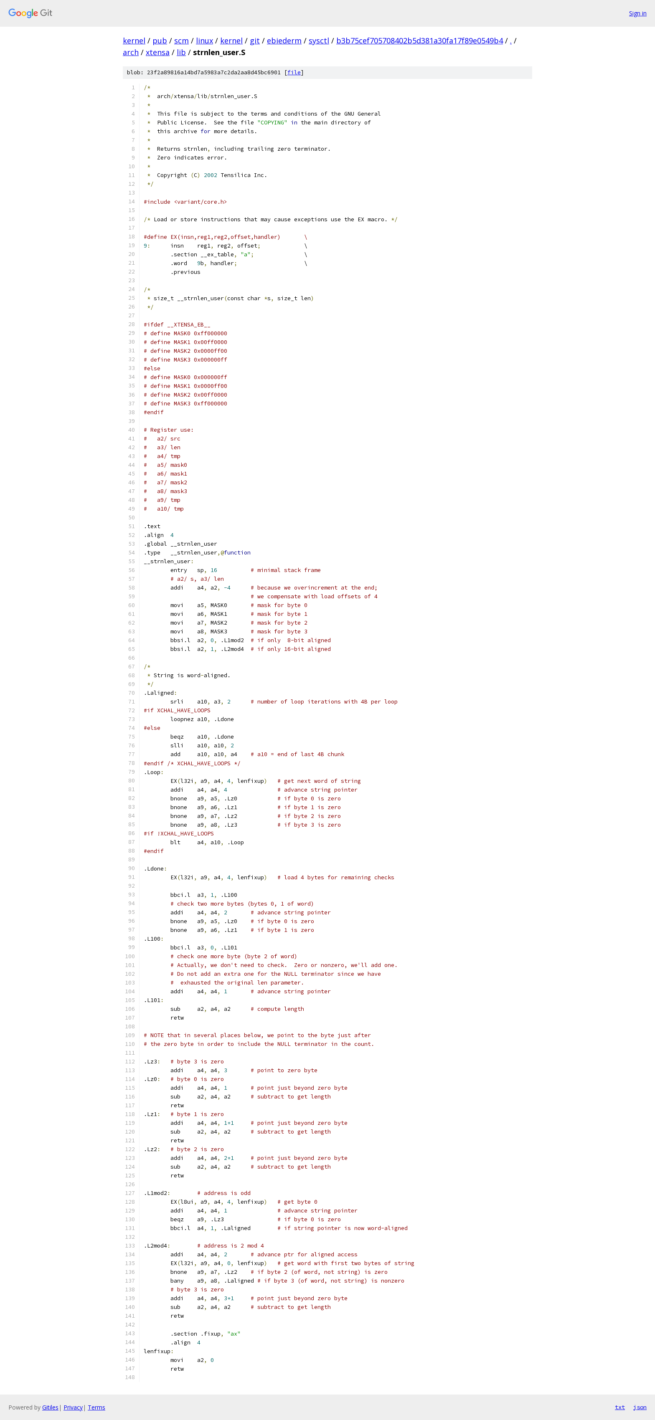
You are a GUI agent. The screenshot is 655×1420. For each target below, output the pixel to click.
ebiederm (284, 40)
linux (204, 40)
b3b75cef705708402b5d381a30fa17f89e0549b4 (419, 40)
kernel (134, 40)
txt (620, 1407)
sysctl (319, 40)
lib (181, 52)
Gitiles (50, 1407)
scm (181, 40)
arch (131, 52)
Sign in (638, 13)
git (255, 40)
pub (159, 40)
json (640, 1407)
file (294, 72)
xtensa (158, 52)
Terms (96, 1407)
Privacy (73, 1407)
